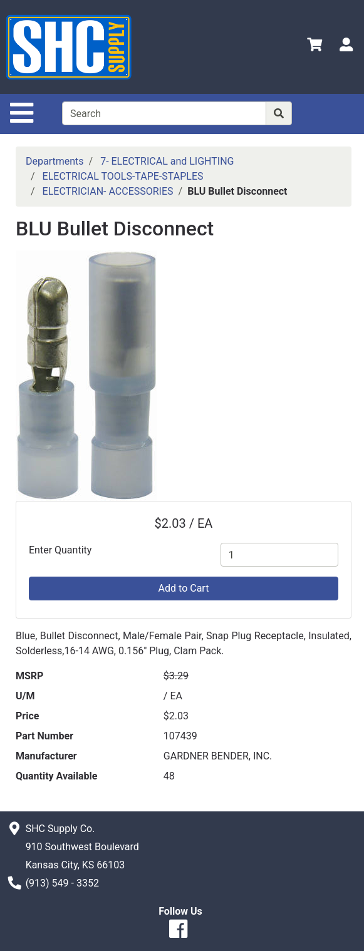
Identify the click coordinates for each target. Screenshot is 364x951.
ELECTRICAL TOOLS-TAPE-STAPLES (123, 176)
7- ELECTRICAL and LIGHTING (167, 161)
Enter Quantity (60, 550)
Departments (55, 161)
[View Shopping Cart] (314, 47)
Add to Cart (184, 588)
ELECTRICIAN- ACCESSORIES (108, 191)
